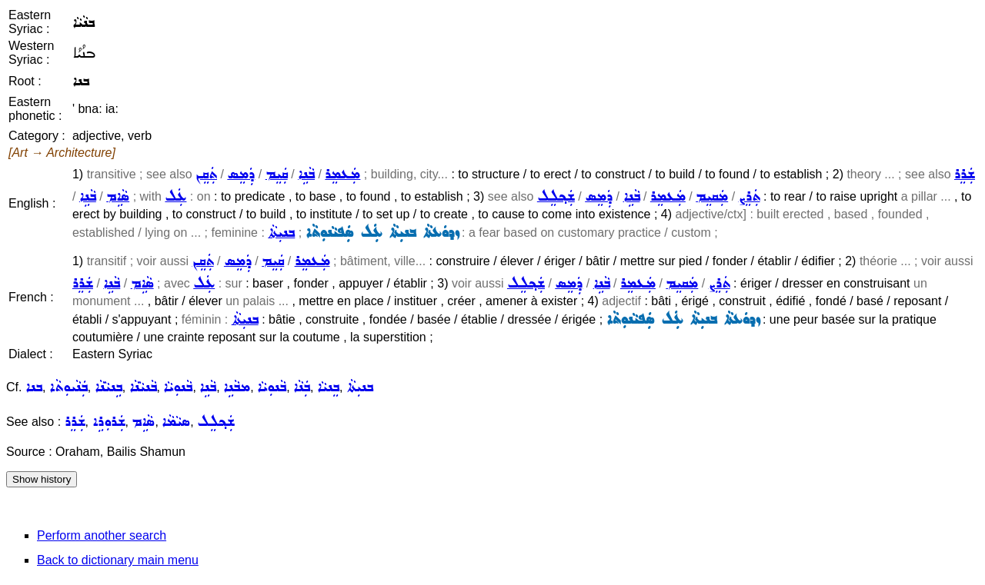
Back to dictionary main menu (118, 560)
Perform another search (101, 535)
